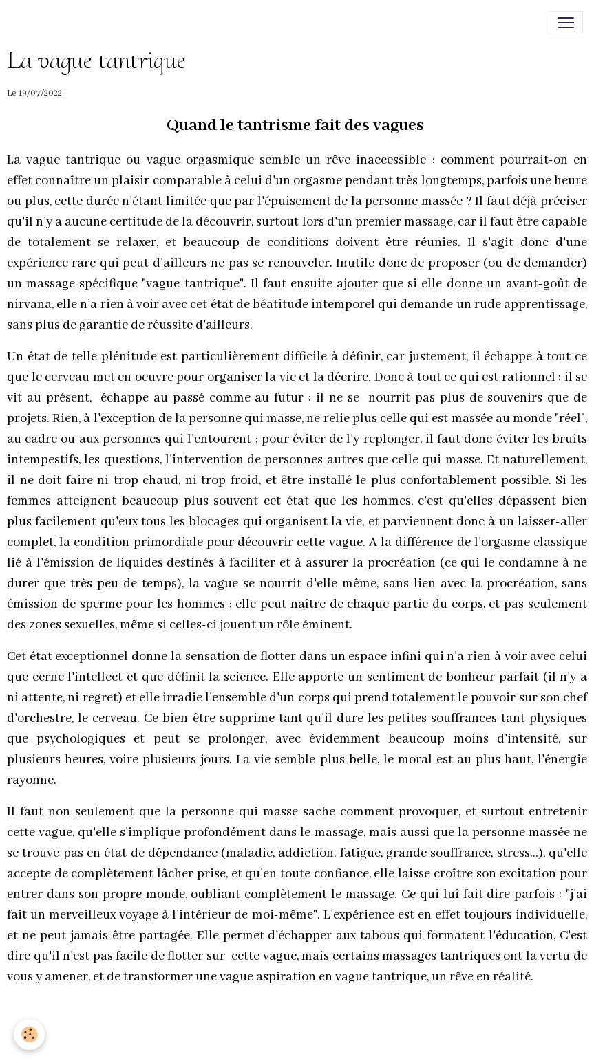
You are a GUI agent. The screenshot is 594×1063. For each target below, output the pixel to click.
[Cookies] (29, 1034)
